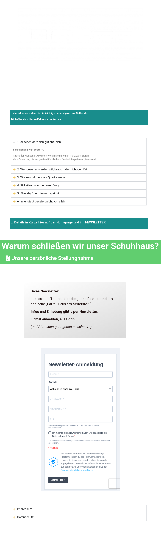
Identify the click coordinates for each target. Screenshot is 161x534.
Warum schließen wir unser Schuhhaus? (80, 246)
